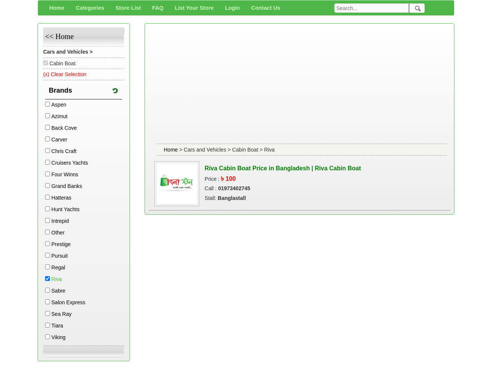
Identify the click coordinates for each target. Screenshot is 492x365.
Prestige (61, 244)
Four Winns (64, 174)
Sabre (58, 291)
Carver (59, 140)
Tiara (57, 326)
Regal (58, 267)
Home (171, 150)
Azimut (59, 116)
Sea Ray (61, 314)
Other (58, 233)
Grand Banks (66, 186)
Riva (56, 279)
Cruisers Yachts (69, 163)
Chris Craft (64, 151)
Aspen (58, 105)
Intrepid (60, 221)
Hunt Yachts (65, 209)
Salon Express (68, 302)
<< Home (59, 36)
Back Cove (64, 128)
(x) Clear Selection (64, 74)
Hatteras (61, 198)
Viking (58, 337)
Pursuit (59, 256)
